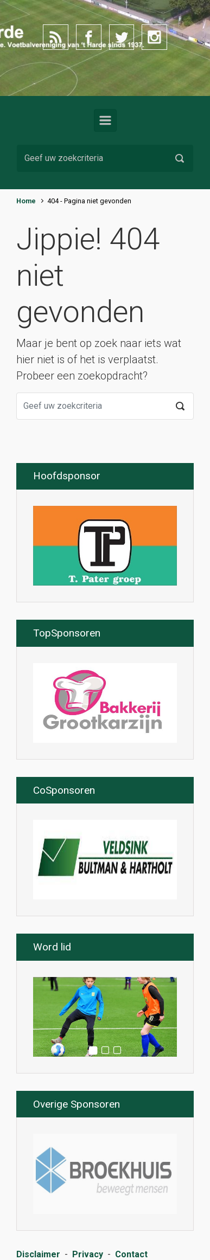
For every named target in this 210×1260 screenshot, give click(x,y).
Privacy (87, 1254)
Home (26, 201)
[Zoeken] (105, 158)
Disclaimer (38, 1254)
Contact (131, 1254)
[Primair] (105, 120)
